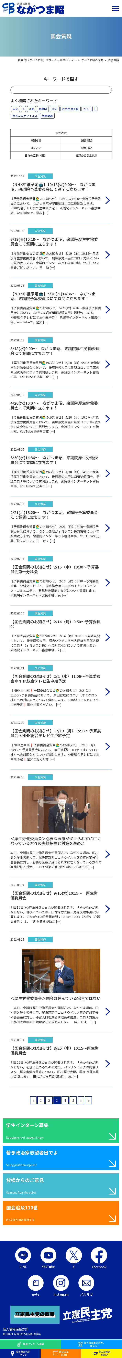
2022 (86, 109)
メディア (35, 148)
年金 (15, 109)
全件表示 (61, 133)
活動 (31, 109)
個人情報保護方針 (15, 1329)
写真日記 (86, 148)
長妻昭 (43, 109)
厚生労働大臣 (70, 109)
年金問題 (47, 116)
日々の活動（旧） (36, 155)
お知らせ (35, 140)
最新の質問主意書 (86, 155)
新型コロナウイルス (25, 116)
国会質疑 (86, 140)
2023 (54, 109)
